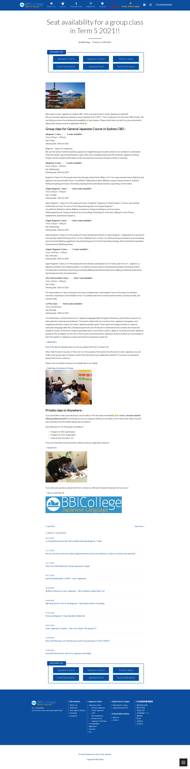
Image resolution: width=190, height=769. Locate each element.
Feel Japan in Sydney (77, 710)
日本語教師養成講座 (144, 701)
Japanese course (95, 705)
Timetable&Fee (94, 724)
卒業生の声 (141, 710)
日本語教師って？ (143, 713)
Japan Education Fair (120, 708)
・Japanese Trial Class (98, 721)
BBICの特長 (141, 708)
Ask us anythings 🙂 (55, 493)
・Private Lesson (96, 718)
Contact (115, 720)
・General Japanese (97, 708)
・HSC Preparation (96, 716)
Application (52, 342)
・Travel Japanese (97, 710)
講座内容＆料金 (142, 705)
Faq (90, 732)
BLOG (139, 718)
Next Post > (139, 526)
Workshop (73, 708)
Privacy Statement (86, 754)
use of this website (103, 754)
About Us (116, 717)
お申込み (140, 724)
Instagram (73, 716)
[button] (66, 59)
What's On (73, 705)
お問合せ (140, 721)
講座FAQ (140, 716)
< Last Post (50, 526)
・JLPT (92, 713)
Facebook (73, 713)
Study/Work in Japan (120, 705)
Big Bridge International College (60, 368)
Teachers (92, 729)
